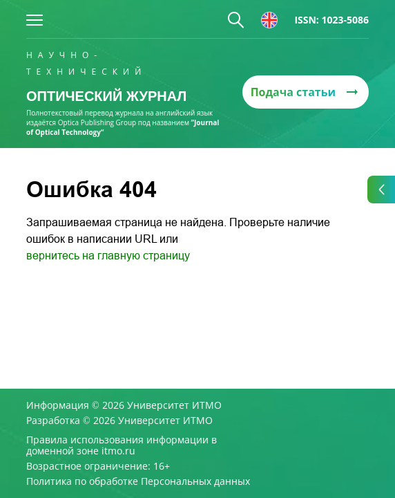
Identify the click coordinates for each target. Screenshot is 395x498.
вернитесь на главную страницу (108, 255)
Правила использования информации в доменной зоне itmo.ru (121, 445)
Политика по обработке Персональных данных (138, 481)
